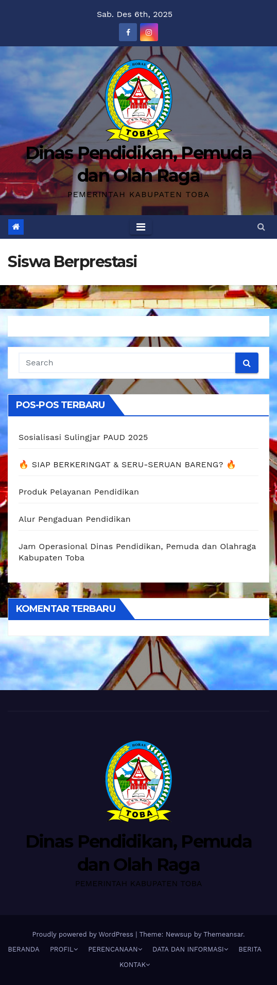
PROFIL (64, 949)
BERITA (250, 949)
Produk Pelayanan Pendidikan (79, 492)
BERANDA (23, 949)
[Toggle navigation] (141, 227)
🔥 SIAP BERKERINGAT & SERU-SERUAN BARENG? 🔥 (127, 464)
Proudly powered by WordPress (83, 934)
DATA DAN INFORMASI (190, 949)
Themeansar (223, 934)
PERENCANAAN (115, 949)
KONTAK (134, 965)
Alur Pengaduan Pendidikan (75, 519)
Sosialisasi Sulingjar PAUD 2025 (83, 437)
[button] (261, 227)
